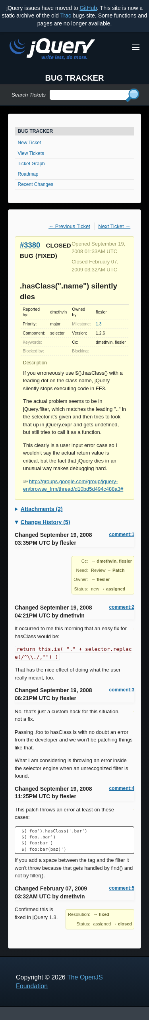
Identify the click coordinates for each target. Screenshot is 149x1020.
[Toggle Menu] (135, 47)
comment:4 (121, 788)
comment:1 (121, 534)
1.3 (98, 324)
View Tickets (31, 153)
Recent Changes (35, 184)
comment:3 (121, 690)
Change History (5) (45, 522)
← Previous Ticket (69, 226)
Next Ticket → (114, 226)
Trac (65, 15)
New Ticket (29, 142)
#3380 (30, 245)
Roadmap (28, 174)
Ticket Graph (31, 163)
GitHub (88, 8)
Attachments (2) (42, 509)
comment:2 (121, 607)
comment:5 (121, 888)
